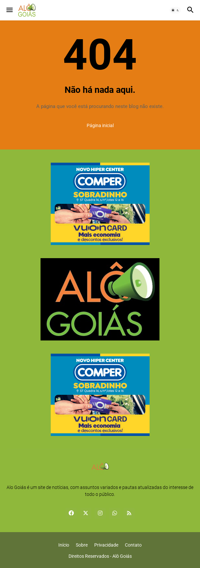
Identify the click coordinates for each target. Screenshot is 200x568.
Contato (133, 545)
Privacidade (106, 545)
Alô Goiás (122, 556)
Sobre (82, 545)
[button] (9, 10)
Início (63, 545)
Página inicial (100, 125)
